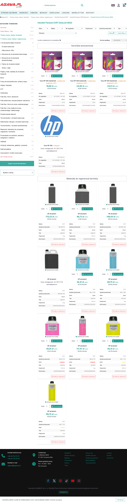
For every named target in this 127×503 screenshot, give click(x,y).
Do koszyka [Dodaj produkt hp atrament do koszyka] (57, 209)
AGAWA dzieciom (91, 455)
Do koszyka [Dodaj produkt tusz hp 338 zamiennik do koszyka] (87, 76)
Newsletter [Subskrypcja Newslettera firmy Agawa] (110, 458)
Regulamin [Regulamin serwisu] (68, 453)
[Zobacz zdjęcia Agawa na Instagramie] (79, 481)
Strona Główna (9, 13)
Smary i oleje (6, 68)
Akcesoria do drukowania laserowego (14, 54)
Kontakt (90, 13)
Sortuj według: (105, 40)
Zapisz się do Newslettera (17, 163)
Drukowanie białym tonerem (11, 43)
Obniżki (34, 13)
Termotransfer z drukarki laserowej (12, 118)
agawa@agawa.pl (51, 151)
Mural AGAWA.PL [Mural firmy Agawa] (90, 460)
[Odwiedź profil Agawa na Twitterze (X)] (54, 481)
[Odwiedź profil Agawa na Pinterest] (60, 481)
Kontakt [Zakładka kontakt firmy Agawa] (109, 455)
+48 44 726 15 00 (14, 458)
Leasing (66, 13)
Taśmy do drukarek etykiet (11, 64)
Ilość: (43, 76)
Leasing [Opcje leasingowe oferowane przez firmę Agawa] (109, 453)
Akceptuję (120, 500)
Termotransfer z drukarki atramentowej (13, 125)
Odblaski (3, 141)
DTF (1, 89)
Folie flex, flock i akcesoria (9, 97)
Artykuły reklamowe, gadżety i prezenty (13, 145)
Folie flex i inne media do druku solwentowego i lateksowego (10, 109)
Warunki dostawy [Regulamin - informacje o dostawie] (70, 455)
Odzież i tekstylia (5, 85)
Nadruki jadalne (5, 149)
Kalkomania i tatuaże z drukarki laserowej (14, 122)
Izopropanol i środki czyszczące (11, 153)
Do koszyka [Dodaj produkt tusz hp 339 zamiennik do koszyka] (57, 76)
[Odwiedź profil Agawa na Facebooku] (48, 481)
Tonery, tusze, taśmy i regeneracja (14, 39)
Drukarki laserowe (8, 46)
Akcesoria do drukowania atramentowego (10, 59)
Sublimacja (4, 93)
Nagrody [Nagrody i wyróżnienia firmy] (67, 458)
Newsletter (78, 13)
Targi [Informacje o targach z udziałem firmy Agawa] (66, 465)
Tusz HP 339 (52, 145)
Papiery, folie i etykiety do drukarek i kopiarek (12, 73)
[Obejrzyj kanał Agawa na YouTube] (73, 481)
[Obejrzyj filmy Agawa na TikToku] (66, 481)
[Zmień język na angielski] (113, 5)
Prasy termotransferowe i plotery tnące (13, 81)
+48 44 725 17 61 (13, 456)
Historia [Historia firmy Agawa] (67, 463)
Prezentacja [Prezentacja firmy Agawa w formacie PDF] (68, 460)
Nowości (23, 13)
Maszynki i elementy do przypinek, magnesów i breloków (12, 130)
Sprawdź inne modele (51, 71)
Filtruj (111, 33)
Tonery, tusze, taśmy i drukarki (11, 35)
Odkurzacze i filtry (8, 50)
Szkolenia (55, 13)
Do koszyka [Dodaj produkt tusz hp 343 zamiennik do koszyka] (118, 76)
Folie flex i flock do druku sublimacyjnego (14, 104)
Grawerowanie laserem (8, 114)
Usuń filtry (122, 33)
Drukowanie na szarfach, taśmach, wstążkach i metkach (12, 137)
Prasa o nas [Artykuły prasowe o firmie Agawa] (89, 453)
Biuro (2, 78)
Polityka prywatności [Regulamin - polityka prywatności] (92, 458)
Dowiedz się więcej (56, 500)
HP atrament (51, 214)
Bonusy (43, 13)
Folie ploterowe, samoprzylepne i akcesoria (15, 100)
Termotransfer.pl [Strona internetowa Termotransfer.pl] (91, 463)
